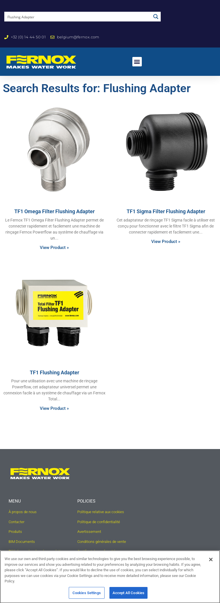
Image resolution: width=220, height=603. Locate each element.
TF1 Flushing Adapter (54, 380)
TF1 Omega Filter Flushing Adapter (54, 219)
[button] (137, 61)
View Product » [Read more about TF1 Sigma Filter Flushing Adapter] (165, 248)
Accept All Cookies (128, 595)
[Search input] (77, 16)
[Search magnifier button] (156, 16)
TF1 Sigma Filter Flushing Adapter (166, 219)
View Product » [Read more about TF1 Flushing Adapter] (54, 415)
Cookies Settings (86, 595)
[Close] (211, 561)
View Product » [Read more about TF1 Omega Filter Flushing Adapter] (54, 254)
